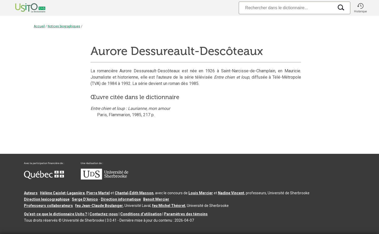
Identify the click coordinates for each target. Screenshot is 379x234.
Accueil (39, 26)
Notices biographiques (64, 26)
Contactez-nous (103, 214)
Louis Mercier (200, 193)
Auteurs (31, 193)
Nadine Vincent (231, 193)
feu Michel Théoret (168, 206)
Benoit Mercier (156, 199)
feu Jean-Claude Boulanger (99, 206)
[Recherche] (286, 8)
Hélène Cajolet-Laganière (62, 193)
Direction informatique (121, 199)
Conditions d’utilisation (141, 214)
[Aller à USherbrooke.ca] (104, 178)
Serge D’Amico (85, 199)
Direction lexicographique (46, 199)
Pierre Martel (98, 193)
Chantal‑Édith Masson (134, 193)
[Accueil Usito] (24, 8)
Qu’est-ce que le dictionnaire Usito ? (55, 214)
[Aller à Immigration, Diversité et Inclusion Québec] (44, 178)
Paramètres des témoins (186, 214)
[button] (360, 8)
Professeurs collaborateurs (48, 206)
